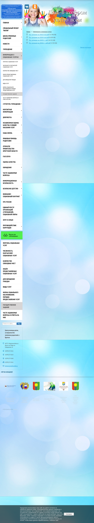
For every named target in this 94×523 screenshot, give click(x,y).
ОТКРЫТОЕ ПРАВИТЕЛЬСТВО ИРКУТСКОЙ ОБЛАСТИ (10, 148)
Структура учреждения (11, 104)
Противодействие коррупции (9, 226)
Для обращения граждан (9, 79)
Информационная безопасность (10, 182)
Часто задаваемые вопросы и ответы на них (11, 98)
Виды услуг (6, 83)
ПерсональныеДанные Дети (49, 399)
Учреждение (7, 49)
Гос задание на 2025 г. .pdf (38, 40)
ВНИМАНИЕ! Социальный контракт (11, 195)
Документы (7, 117)
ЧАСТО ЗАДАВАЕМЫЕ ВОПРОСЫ (10, 174)
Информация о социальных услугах (11, 56)
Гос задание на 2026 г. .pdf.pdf (40, 43)
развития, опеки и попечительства (10, 400)
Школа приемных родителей (9, 37)
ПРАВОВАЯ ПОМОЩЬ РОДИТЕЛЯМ (10, 139)
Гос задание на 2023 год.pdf (39, 34)
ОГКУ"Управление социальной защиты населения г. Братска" (75, 399)
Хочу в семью (8, 220)
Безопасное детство (10, 188)
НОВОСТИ (6, 44)
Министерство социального (10, 398)
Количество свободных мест (10, 70)
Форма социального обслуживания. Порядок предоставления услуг (9, 88)
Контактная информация (8, 110)
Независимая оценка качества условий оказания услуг (11, 125)
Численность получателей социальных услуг (10, 66)
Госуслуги (6, 156)
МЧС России (7, 202)
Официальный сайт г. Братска (36, 399)
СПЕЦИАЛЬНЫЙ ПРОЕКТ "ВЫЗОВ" (11, 29)
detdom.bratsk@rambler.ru (11, 366)
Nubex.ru (15, 409)
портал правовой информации (24, 400)
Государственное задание (10, 94)
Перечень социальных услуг (10, 61)
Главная (6, 22)
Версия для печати (85, 47)
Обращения (7, 167)
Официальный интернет (24, 398)
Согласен (68, 514)
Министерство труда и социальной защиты (63, 399)
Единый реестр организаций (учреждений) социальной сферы (10, 211)
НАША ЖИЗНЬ (7, 133)
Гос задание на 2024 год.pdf (39, 37)
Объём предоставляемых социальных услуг (9, 75)
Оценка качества (9, 162)
